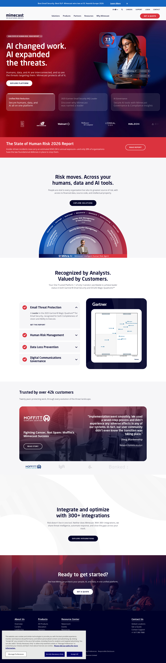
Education (42, 627)
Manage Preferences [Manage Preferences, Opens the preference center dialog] (16, 654)
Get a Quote (150, 16)
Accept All (74, 654)
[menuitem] (55, 17)
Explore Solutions (83, 203)
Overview (19, 624)
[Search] (122, 9)
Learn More (115, 3)
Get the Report (37, 325)
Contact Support (138, 629)
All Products (43, 624)
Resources (65, 629)
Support (139, 10)
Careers (129, 10)
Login (147, 10)
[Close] (127, 3)
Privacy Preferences (90, 651)
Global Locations (138, 624)
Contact (156, 10)
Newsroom (66, 624)
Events (64, 627)
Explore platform (19, 83)
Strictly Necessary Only (54, 654)
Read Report (135, 147)
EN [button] (115, 10)
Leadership (19, 629)
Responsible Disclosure (106, 651)
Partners (41, 629)
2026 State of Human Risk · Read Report (23, 36)
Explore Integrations (83, 538)
